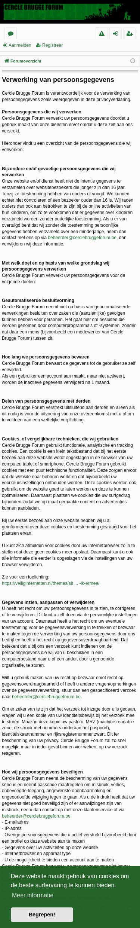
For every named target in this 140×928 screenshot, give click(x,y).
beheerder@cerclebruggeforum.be (82, 237)
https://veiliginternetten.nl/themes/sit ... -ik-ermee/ (50, 583)
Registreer (52, 45)
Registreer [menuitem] (131, 34)
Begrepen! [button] (42, 915)
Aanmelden (20, 45)
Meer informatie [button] (32, 895)
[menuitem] (102, 33)
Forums (12, 34)
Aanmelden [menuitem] (117, 34)
